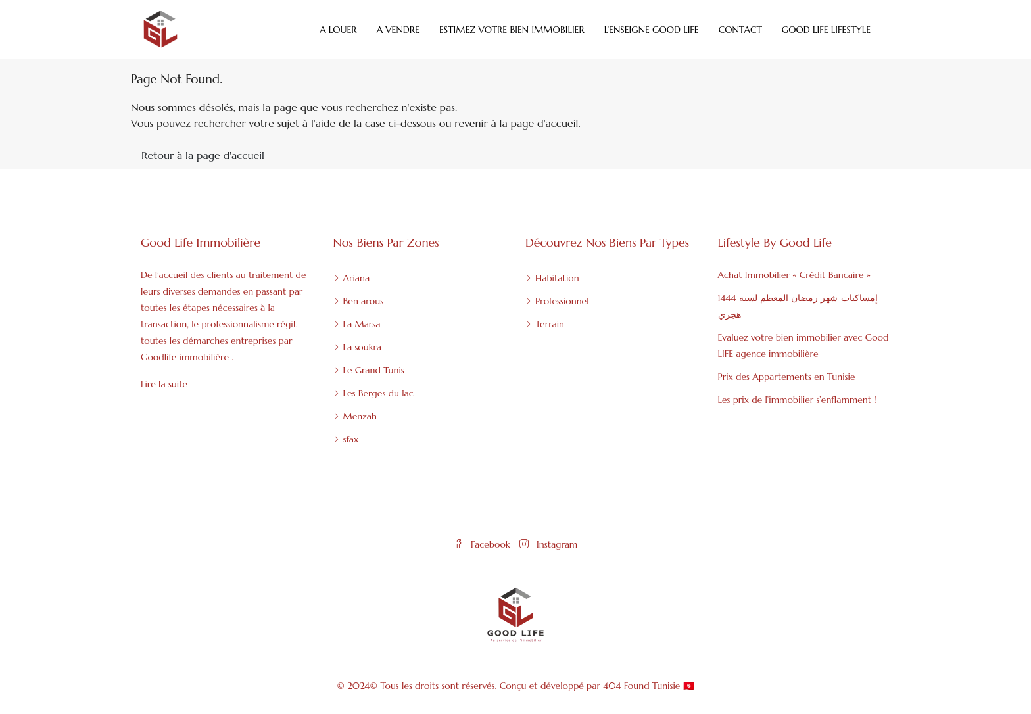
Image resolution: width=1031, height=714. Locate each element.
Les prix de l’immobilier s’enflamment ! (797, 400)
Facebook (483, 544)
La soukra (362, 347)
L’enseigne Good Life (651, 30)
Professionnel (562, 301)
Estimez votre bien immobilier (512, 30)
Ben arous (363, 301)
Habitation (557, 278)
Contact (740, 30)
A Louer (338, 30)
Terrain (549, 324)
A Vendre (398, 30)
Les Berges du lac (378, 393)
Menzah (360, 416)
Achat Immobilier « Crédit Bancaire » (794, 275)
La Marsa (362, 324)
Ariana (356, 278)
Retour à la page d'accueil (202, 155)
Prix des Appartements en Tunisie (786, 377)
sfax (351, 439)
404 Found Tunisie (641, 686)
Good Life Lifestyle (826, 30)
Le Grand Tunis (373, 370)
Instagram (548, 544)
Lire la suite (164, 384)
